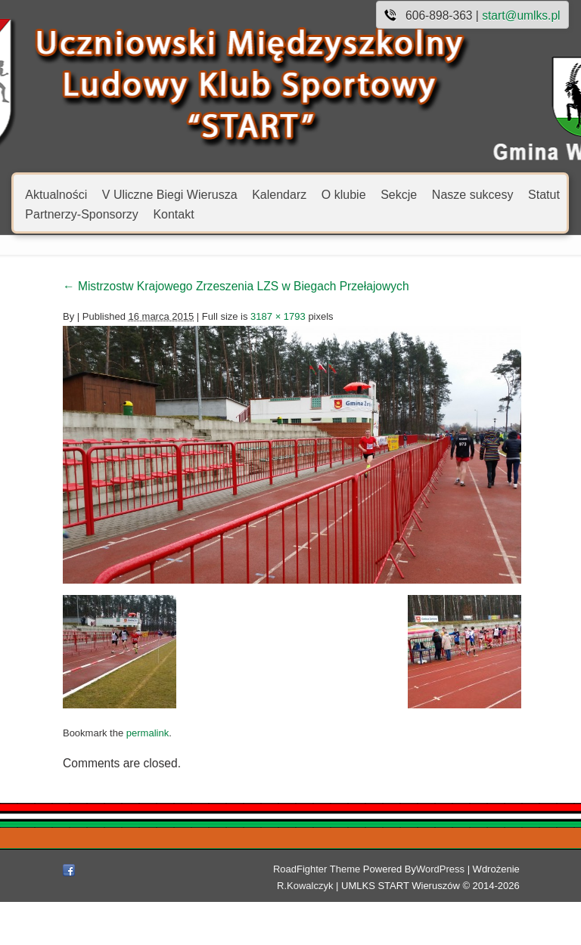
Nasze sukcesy (473, 193)
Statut (544, 193)
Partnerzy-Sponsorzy (81, 213)
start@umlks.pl (521, 15)
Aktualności (56, 193)
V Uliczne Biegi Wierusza (170, 193)
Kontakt (173, 213)
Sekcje (399, 193)
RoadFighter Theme (271, 912)
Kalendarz (279, 193)
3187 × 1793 (219, 316)
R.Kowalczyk (505, 912)
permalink (88, 798)
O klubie (344, 193)
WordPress (395, 912)
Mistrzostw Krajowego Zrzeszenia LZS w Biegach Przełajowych (177, 286)
